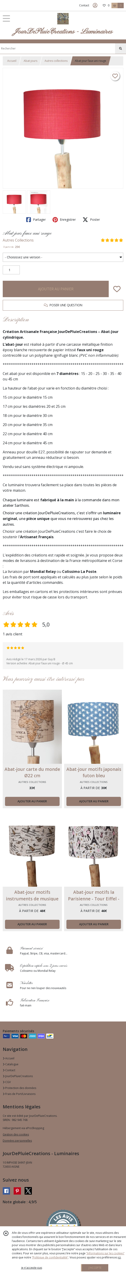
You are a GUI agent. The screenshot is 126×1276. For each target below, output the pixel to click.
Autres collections (56, 61)
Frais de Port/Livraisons (19, 1094)
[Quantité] (11, 270)
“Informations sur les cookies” (105, 1253)
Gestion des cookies (16, 1134)
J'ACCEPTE (95, 1268)
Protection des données (19, 1088)
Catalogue (10, 1064)
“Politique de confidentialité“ (50, 1257)
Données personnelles (17, 1141)
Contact (84, 5)
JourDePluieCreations (18, 1076)
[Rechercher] (120, 48)
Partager (36, 219)
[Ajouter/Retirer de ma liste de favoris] (116, 289)
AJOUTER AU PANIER (55, 288)
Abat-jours (30, 61)
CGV (7, 1082)
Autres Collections (18, 240)
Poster (91, 219)
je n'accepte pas (31, 1268)
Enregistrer (64, 219)
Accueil (11, 61)
